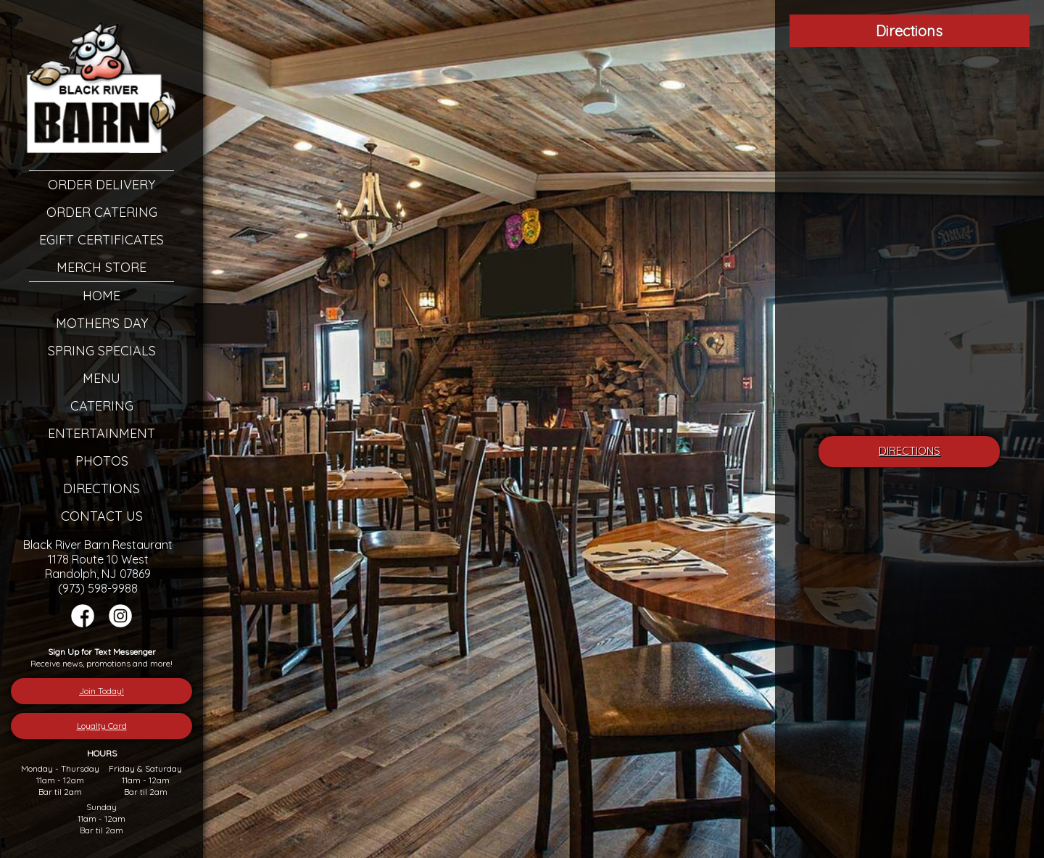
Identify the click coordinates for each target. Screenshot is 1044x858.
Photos (101, 461)
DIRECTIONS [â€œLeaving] (909, 451)
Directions (101, 488)
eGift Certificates (101, 239)
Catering (101, 405)
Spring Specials (102, 350)
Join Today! (101, 690)
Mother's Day (102, 323)
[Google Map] (910, 243)
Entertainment (101, 433)
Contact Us (102, 516)
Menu (101, 378)
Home (101, 295)
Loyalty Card (102, 725)
